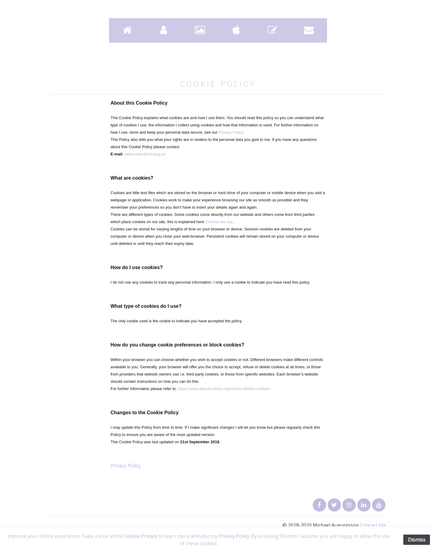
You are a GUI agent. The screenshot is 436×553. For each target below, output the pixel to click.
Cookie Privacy (140, 536)
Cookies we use (219, 222)
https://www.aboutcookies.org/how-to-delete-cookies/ (224, 388)
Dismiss (416, 539)
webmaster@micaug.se (145, 154)
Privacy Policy (231, 132)
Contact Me (373, 525)
